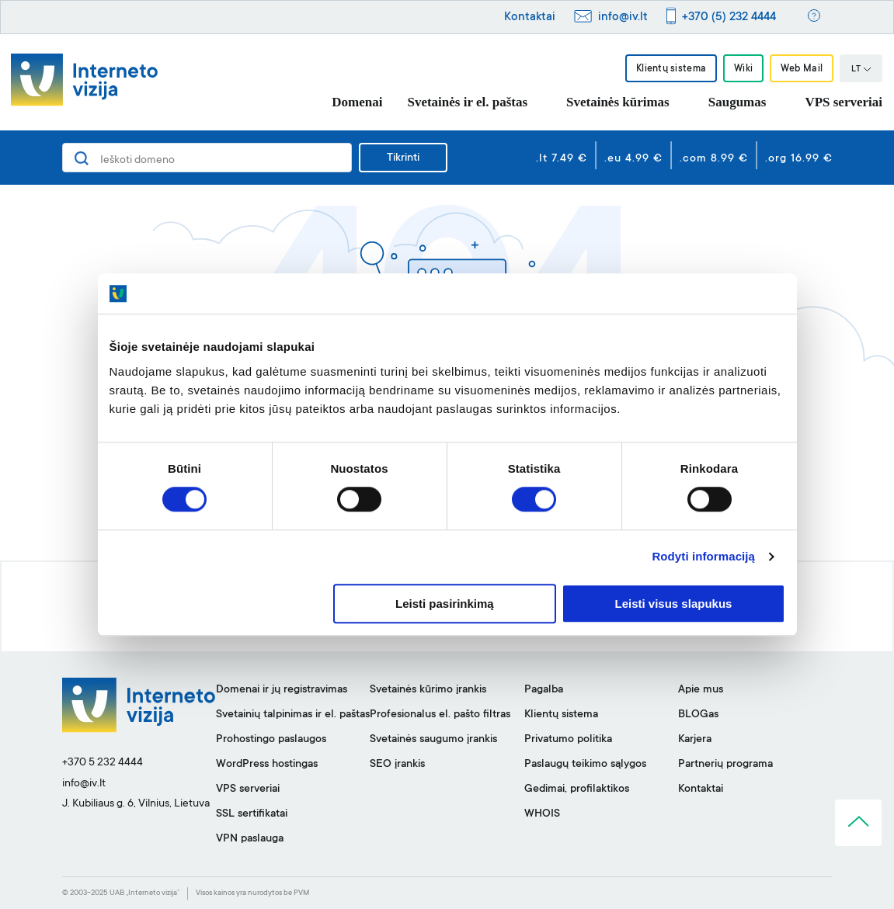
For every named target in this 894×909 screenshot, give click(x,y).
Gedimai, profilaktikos (576, 789)
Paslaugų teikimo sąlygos (585, 764)
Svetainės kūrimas (618, 102)
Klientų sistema (670, 69)
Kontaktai (529, 17)
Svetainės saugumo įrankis (433, 740)
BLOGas (698, 715)
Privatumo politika (568, 740)
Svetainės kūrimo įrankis (428, 690)
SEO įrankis (397, 764)
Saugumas (737, 102)
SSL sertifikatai (251, 814)
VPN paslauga (250, 839)
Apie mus (700, 690)
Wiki (743, 69)
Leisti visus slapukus (673, 603)
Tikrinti (403, 158)
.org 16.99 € (799, 159)
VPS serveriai (843, 102)
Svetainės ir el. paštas (467, 102)
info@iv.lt (623, 17)
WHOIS (542, 814)
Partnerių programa (725, 764)
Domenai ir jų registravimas (281, 690)
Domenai (357, 102)
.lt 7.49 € (561, 159)
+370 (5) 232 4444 (729, 17)
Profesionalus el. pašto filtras (440, 715)
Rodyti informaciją (703, 557)
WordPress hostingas (267, 764)
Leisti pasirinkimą (444, 603)
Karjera (694, 740)
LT (861, 70)
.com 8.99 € (714, 159)
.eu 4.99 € (633, 159)
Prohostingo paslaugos (271, 740)
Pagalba (543, 690)
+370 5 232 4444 (102, 763)
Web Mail (802, 69)
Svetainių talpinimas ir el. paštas (293, 715)
